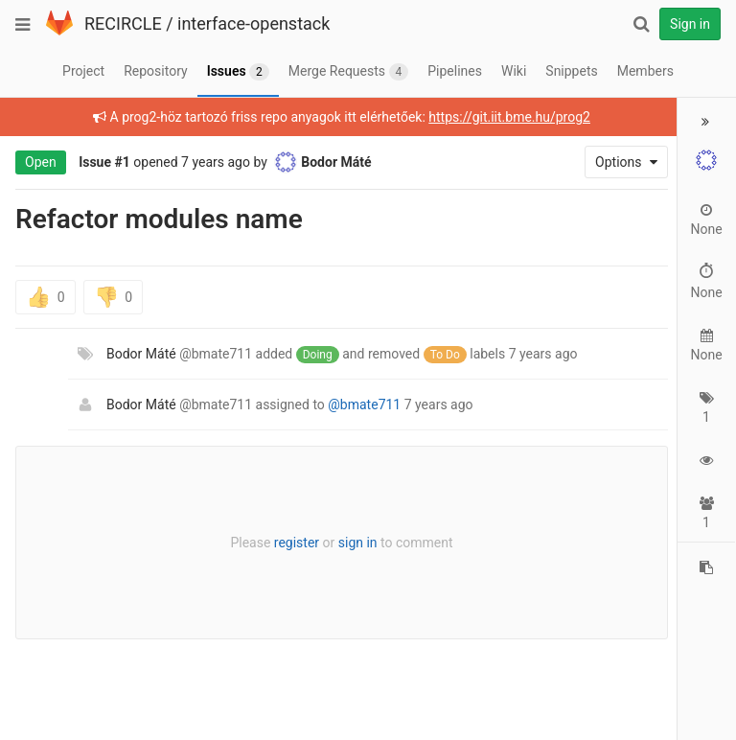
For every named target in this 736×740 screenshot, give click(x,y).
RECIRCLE (123, 23)
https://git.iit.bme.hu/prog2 (506, 117)
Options (619, 162)
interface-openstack (253, 23)
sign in (354, 542)
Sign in (690, 24)
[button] (706, 121)
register (292, 542)
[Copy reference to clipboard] (706, 567)
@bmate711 (364, 404)
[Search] (641, 24)
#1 (122, 162)
